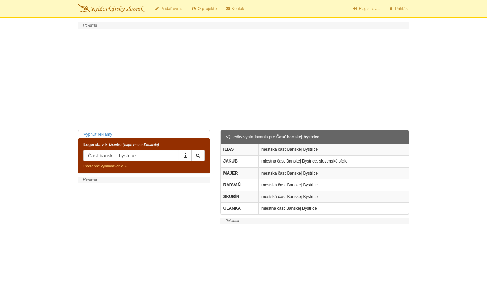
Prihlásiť (399, 8)
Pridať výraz (168, 8)
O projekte (204, 8)
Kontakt (235, 8)
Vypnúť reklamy (97, 134)
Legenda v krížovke (121, 144)
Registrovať (366, 8)
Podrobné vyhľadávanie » (105, 166)
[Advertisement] (243, 78)
